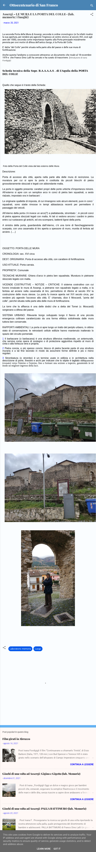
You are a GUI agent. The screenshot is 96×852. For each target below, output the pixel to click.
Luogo (38, 648)
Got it (57, 849)
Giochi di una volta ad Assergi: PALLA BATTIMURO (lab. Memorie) (44, 808)
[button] (92, 15)
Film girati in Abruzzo (16, 739)
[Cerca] (92, 6)
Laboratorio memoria (20, 648)
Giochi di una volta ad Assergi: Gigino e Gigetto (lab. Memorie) (41, 774)
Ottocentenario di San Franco (34, 5)
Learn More (44, 849)
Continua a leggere (82, 764)
